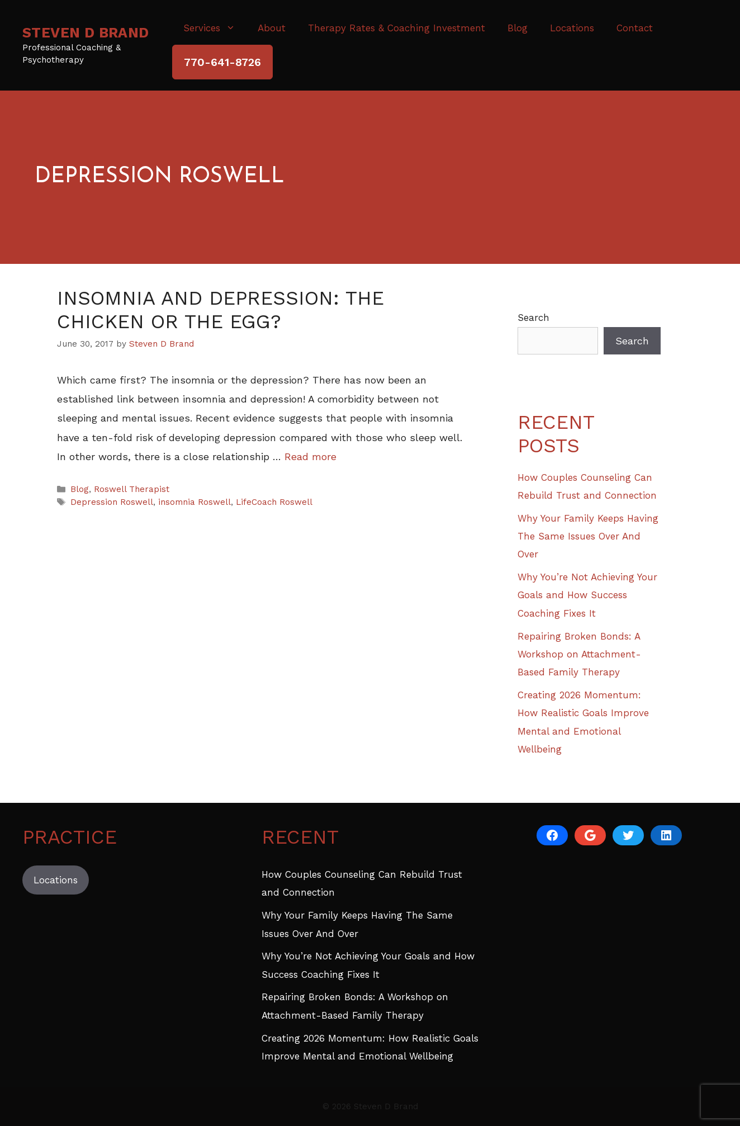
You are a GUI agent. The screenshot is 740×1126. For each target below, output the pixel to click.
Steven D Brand (85, 33)
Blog (517, 28)
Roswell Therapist (131, 489)
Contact (634, 28)
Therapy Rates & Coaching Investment (396, 28)
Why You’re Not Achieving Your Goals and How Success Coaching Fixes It (587, 595)
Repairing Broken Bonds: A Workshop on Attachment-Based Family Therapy (579, 654)
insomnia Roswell (194, 502)
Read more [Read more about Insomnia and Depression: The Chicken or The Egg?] (310, 456)
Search (533, 317)
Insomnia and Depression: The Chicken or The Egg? (220, 309)
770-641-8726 (222, 62)
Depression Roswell (111, 502)
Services (214, 28)
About (272, 28)
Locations (572, 28)
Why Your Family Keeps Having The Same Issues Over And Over (588, 536)
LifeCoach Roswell (274, 502)
